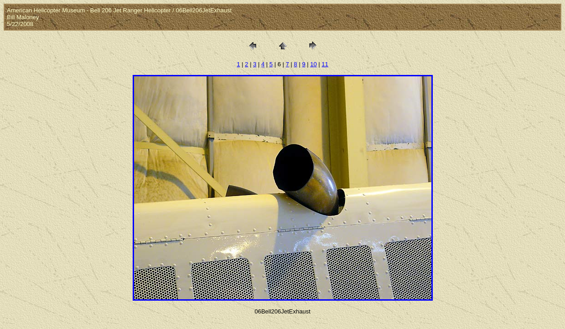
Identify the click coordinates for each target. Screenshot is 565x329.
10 (313, 64)
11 (325, 64)
